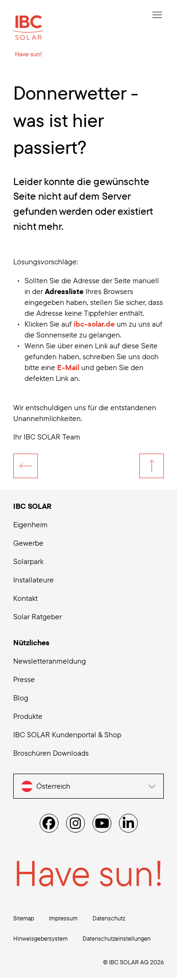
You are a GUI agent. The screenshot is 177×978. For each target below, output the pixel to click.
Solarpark (28, 561)
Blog (20, 697)
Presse (24, 679)
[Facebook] (49, 823)
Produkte (27, 716)
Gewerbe (28, 543)
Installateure (33, 579)
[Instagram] (75, 823)
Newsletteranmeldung (49, 661)
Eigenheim (30, 524)
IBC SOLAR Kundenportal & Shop (67, 734)
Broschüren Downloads (51, 753)
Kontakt (25, 598)
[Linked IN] (128, 823)
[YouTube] (102, 823)
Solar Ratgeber (37, 616)
